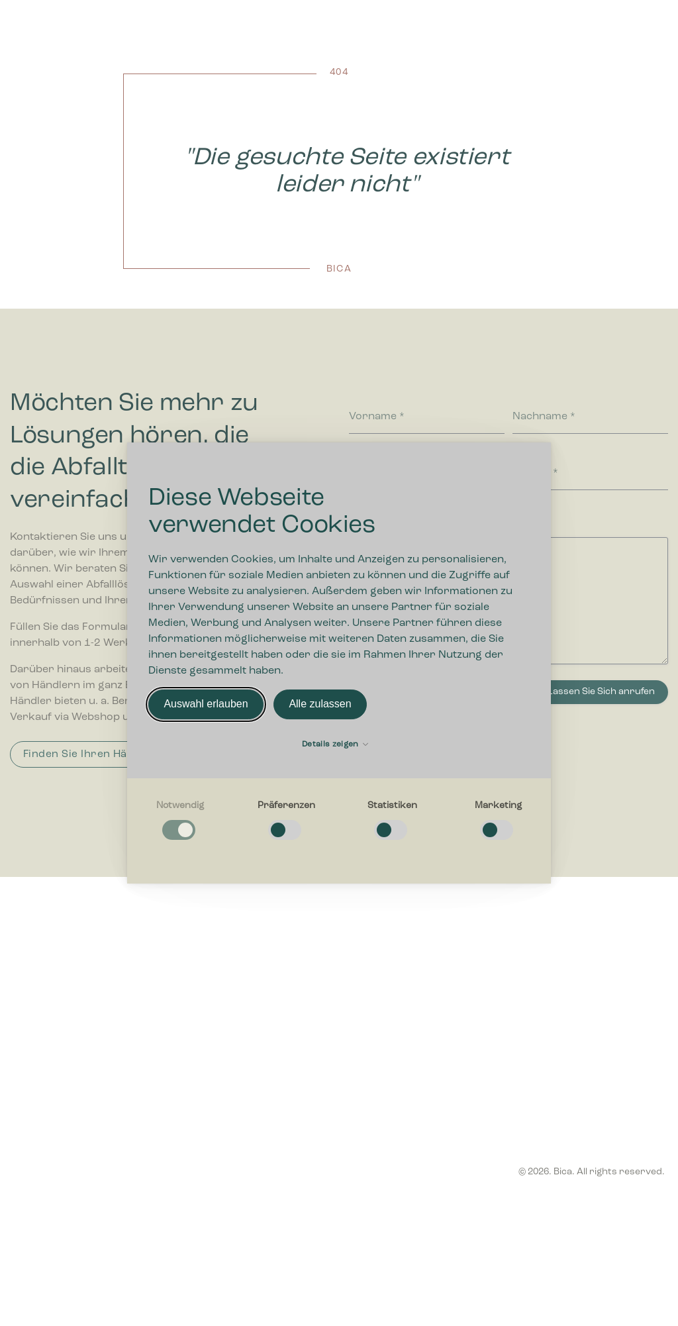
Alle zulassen (320, 704)
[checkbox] (180, 821)
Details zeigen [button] (335, 744)
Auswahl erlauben (206, 704)
